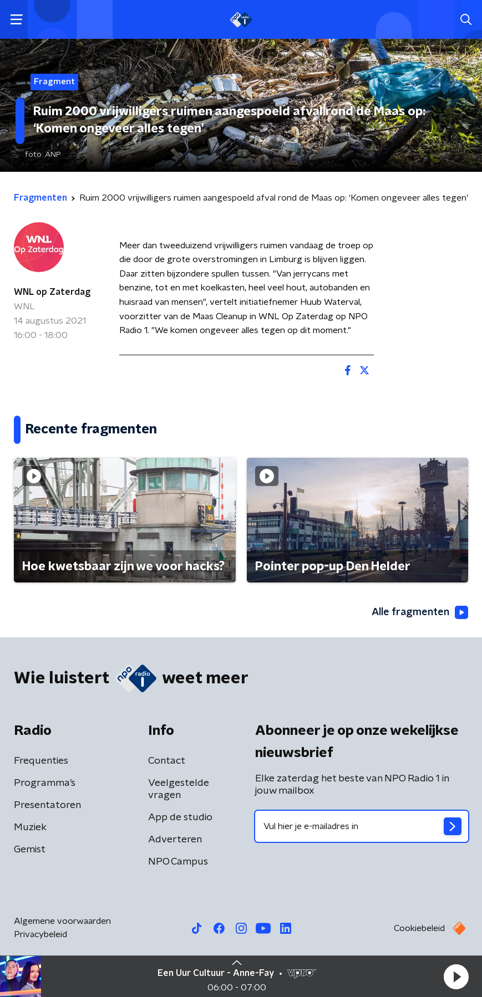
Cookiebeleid (419, 928)
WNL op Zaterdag (52, 292)
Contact (166, 761)
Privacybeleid (40, 934)
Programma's (44, 783)
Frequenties (41, 761)
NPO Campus (178, 862)
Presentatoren (47, 805)
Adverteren (175, 840)
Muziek (30, 827)
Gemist (29, 850)
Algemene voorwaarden (62, 921)
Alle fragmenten (420, 612)
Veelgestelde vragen (178, 789)
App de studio (180, 817)
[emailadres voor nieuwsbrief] (362, 826)
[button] (456, 976)
